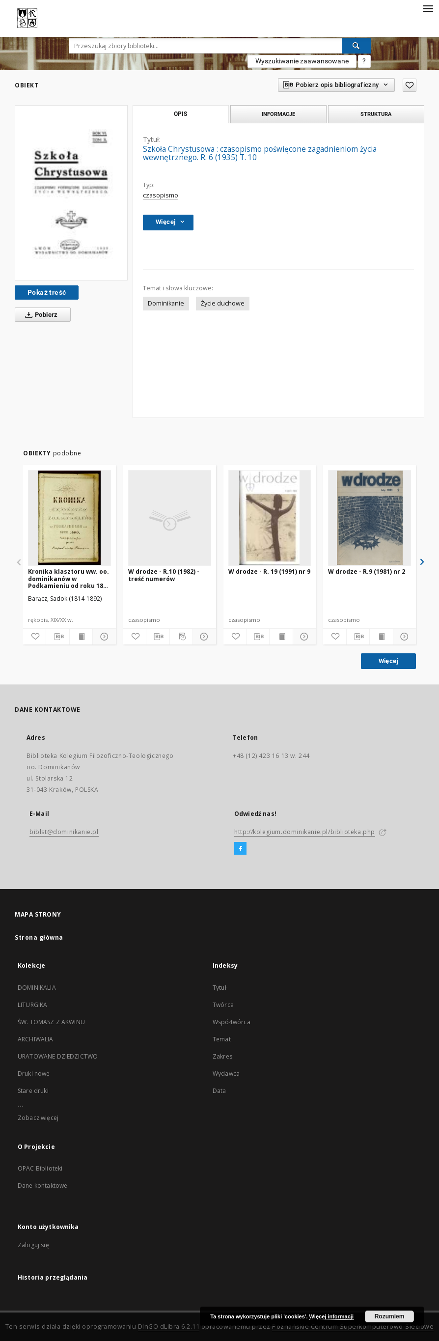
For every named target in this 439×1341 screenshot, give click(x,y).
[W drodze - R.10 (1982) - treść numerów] (170, 518)
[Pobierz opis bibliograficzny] (57, 636)
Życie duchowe (223, 303)
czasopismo (160, 195)
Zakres (222, 1056)
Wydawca (226, 1073)
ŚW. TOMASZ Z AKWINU (51, 1022)
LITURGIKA (32, 1005)
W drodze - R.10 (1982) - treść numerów (163, 575)
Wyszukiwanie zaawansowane (302, 61)
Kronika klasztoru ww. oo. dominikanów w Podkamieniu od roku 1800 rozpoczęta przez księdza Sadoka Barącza (69, 578)
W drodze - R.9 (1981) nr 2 (366, 571)
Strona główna (39, 937)
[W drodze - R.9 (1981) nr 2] (370, 518)
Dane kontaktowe (42, 1185)
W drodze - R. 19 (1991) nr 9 (269, 571)
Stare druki (33, 1091)
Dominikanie (166, 303)
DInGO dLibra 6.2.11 (169, 1326)
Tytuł (219, 987)
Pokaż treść (46, 292)
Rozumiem (390, 1316)
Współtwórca (231, 1022)
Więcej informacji (331, 1316)
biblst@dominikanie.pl (64, 832)
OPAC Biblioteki (40, 1168)
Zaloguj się (33, 1245)
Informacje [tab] (278, 114)
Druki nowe (34, 1073)
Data (219, 1091)
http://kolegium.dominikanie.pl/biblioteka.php (304, 832)
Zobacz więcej (38, 1118)
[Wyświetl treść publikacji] (81, 636)
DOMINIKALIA (37, 987)
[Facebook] (240, 848)
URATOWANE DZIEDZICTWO (58, 1056)
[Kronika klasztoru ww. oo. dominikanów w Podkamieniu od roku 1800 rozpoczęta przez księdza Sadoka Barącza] (69, 518)
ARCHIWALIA (36, 1039)
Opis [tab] (180, 114)
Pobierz (39, 315)
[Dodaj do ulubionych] (409, 85)
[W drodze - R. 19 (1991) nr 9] (270, 518)
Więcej (388, 661)
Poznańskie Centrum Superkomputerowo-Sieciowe (353, 1326)
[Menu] (428, 8)
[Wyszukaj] (356, 46)
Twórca (223, 1005)
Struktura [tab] (375, 114)
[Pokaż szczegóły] (102, 636)
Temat (222, 1039)
